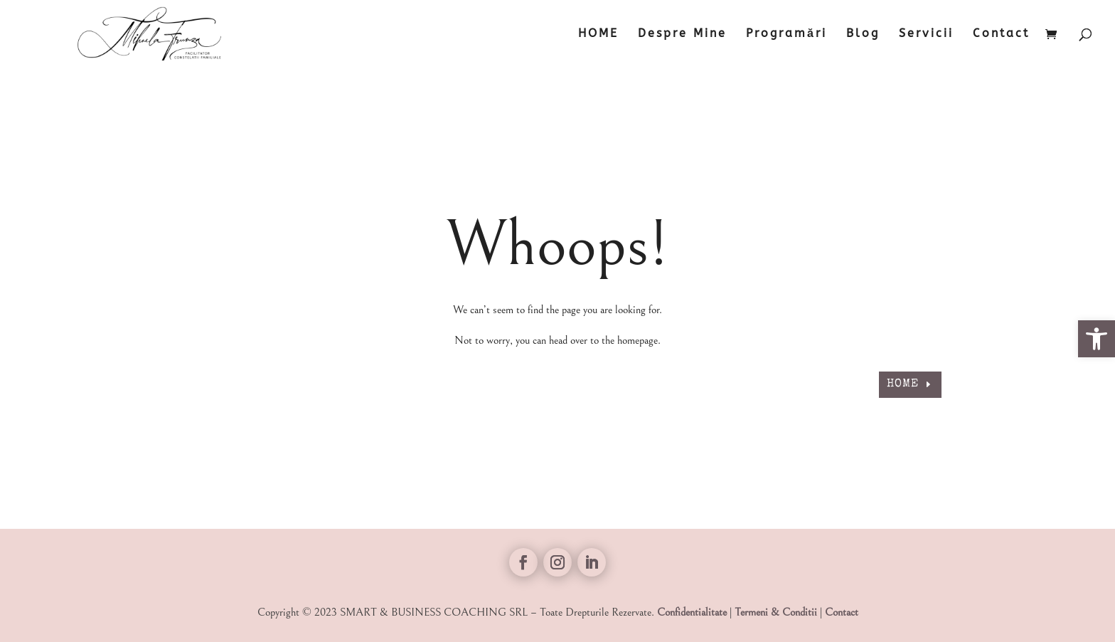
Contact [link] (1001, 34)
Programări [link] (786, 34)
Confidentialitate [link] (692, 612)
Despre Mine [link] (682, 34)
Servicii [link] (926, 34)
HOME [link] (598, 34)
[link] (1096, 338)
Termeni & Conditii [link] (776, 612)
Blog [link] (863, 34)
